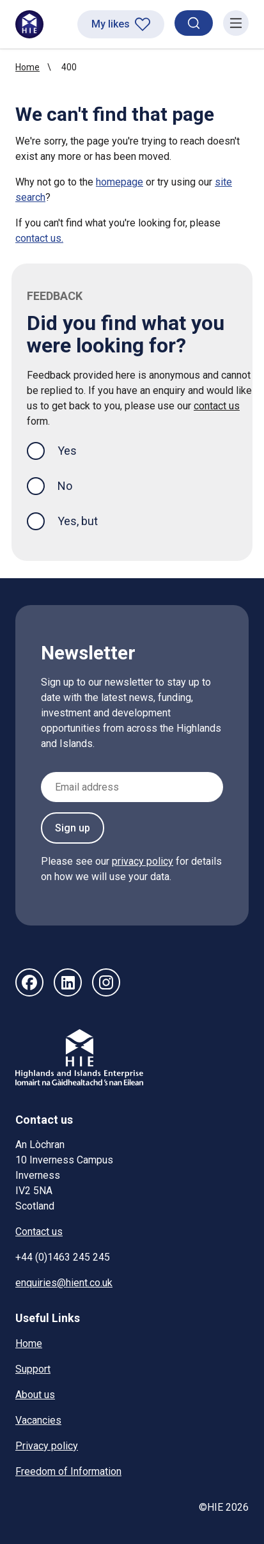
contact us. (39, 238)
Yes (77, 449)
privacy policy (142, 861)
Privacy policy (46, 1446)
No (65, 485)
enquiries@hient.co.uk (64, 1283)
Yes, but (78, 521)
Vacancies (38, 1420)
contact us (217, 406)
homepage (119, 182)
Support (32, 1369)
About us (35, 1395)
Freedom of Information (68, 1471)
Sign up (72, 828)
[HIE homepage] (29, 24)
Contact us (39, 1231)
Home (27, 67)
